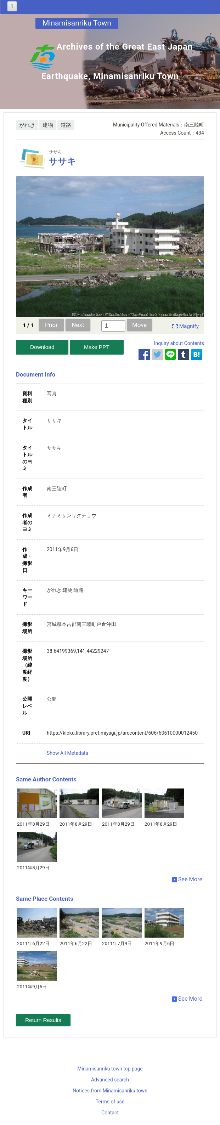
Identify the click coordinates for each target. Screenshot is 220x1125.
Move (139, 324)
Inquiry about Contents (179, 343)
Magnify (189, 326)
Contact (110, 1112)
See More (187, 879)
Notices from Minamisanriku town (110, 1090)
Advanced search (110, 1079)
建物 (48, 125)
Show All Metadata (67, 753)
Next (78, 324)
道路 (66, 125)
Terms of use (110, 1101)
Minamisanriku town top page (109, 1069)
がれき (27, 125)
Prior (51, 324)
